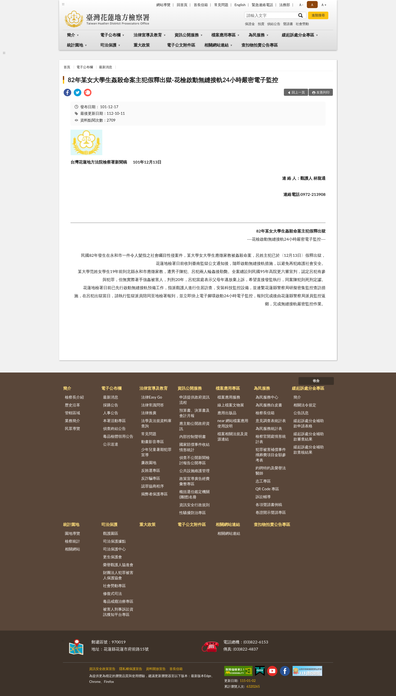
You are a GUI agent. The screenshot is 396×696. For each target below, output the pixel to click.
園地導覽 (72, 533)
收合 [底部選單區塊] (316, 381)
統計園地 (75, 44)
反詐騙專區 (150, 478)
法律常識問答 (152, 405)
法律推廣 (148, 412)
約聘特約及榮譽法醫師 (271, 470)
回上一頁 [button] (298, 92)
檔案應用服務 (228, 397)
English (240, 5)
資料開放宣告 (156, 669)
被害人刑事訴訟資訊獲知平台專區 (118, 612)
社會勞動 (302, 24)
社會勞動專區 (114, 585)
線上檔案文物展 (230, 405)
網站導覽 (163, 5)
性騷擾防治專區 (192, 512)
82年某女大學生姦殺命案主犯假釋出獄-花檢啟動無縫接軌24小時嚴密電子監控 (173, 79)
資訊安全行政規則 (194, 504)
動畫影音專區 (152, 441)
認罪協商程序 (152, 486)
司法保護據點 (114, 541)
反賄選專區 (150, 470)
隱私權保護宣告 (130, 669)
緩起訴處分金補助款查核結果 (308, 449)
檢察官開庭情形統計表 (271, 439)
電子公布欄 (110, 34)
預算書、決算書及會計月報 (194, 413)
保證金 (250, 24)
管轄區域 (72, 412)
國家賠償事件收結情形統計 (194, 447)
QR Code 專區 (267, 488)
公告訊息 (301, 412)
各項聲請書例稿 (269, 504)
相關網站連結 (216, 44)
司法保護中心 (114, 549)
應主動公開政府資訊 (194, 426)
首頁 (67, 67)
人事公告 (110, 412)
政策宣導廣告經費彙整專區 (194, 481)
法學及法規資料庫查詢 (156, 423)
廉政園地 (148, 462)
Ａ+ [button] (323, 5)
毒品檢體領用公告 (118, 436)
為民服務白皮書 (269, 405)
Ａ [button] (312, 5)
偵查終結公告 (114, 428)
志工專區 (263, 481)
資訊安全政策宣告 (102, 669)
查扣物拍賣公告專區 (259, 44)
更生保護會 (112, 556)
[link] (67, 93)
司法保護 (108, 44)
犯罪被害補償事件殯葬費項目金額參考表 (271, 454)
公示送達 (110, 444)
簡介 (71, 34)
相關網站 (72, 549)
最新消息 (105, 67)
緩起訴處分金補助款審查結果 (308, 436)
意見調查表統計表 (271, 420)
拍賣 (261, 24)
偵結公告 (273, 24)
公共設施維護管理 (194, 470)
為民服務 (257, 34)
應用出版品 (226, 412)
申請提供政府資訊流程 (194, 400)
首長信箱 (201, 5)
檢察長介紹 (74, 397)
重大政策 (142, 44)
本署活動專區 (114, 420)
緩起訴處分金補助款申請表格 (308, 423)
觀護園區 (110, 533)
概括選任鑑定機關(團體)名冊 (194, 494)
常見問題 (221, 5)
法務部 (284, 5)
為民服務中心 (267, 397)
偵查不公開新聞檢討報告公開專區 (194, 460)
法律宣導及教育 (148, 34)
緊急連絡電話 (262, 5)
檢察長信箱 (265, 412)
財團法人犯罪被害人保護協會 (118, 575)
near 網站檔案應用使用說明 (233, 423)
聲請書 (288, 24)
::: (63, 4)
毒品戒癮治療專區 (118, 601)
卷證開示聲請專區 (271, 512)
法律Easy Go (151, 397)
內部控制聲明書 (192, 436)
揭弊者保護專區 (154, 494)
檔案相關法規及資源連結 (232, 436)
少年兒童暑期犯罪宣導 (156, 452)
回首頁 (182, 5)
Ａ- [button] (301, 5)
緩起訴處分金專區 (298, 34)
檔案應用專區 (223, 34)
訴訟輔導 (263, 496)
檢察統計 (72, 541)
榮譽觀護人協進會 (118, 564)
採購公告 (110, 405)
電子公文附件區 (181, 44)
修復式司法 (112, 593)
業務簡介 (72, 420)
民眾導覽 (72, 428)
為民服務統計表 (269, 428)
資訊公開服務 (187, 34)
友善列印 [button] (323, 92)
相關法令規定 (304, 405)
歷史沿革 (72, 405)
